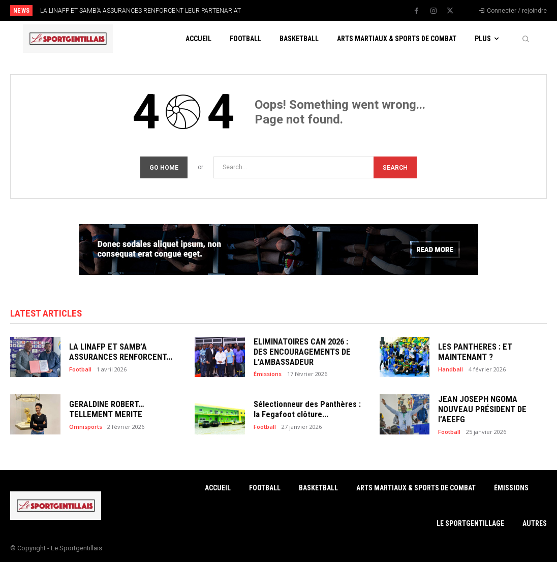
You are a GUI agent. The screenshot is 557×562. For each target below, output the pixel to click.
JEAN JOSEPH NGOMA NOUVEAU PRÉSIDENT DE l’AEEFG (491, 409)
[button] (525, 38)
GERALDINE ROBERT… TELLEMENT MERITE (104, 409)
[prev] (292, 10)
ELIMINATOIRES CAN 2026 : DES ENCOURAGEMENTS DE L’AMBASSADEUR (305, 352)
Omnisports (85, 425)
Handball (450, 368)
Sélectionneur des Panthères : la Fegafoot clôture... (306, 409)
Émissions (268, 373)
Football (80, 368)
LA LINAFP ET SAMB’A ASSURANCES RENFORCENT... (117, 352)
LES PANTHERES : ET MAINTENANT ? (472, 352)
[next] (308, 10)
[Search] (395, 167)
